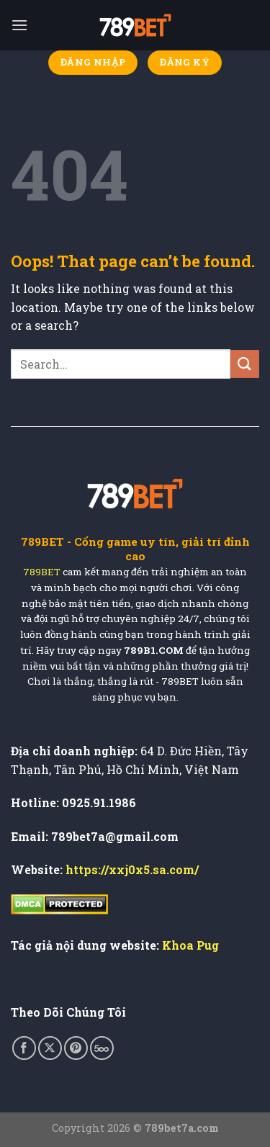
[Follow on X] (50, 1048)
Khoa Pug (190, 945)
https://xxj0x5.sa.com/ (132, 869)
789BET (41, 572)
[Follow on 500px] (102, 1048)
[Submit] (244, 364)
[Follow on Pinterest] (76, 1048)
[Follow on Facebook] (24, 1048)
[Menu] (19, 24)
